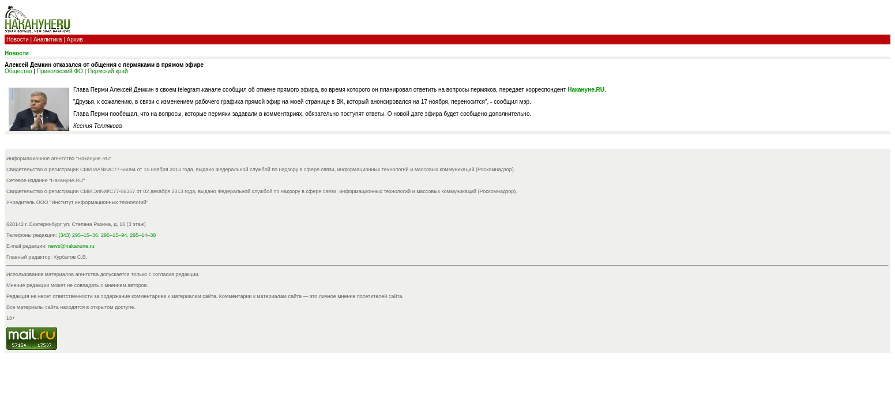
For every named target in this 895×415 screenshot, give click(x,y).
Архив (75, 39)
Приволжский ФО (60, 71)
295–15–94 (114, 235)
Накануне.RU (585, 89)
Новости (17, 39)
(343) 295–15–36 (79, 235)
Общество (18, 71)
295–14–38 (143, 235)
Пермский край (108, 71)
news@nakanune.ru (71, 246)
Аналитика (47, 39)
